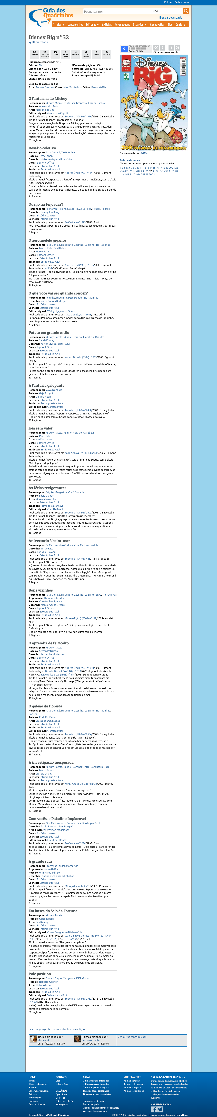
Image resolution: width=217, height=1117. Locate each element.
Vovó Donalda (54, 390)
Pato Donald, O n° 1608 (78, 314)
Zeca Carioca (81, 545)
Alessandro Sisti (48, 106)
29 (140, 171)
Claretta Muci (55, 407)
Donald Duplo (54, 978)
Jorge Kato (47, 548)
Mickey (50, 103)
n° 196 (73, 939)
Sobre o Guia (62, 1084)
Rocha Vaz (51, 209)
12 (144, 167)
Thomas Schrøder (54, 598)
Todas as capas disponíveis (96, 1090)
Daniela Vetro (44, 396)
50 (150, 174)
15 (154, 167)
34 (157, 171)
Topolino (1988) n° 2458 (78, 410)
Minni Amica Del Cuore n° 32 (81, 783)
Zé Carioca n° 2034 (75, 843)
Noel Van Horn (44, 439)
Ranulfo (99, 337)
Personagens (122, 24)
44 (131, 174)
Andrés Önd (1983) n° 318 (79, 668)
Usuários (140, 24)
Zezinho (78, 245)
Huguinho (67, 245)
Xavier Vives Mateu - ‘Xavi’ (56, 344)
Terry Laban (46, 156)
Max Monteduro (72, 87)
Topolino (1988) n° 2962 (78, 998)
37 (166, 171)
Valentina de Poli (57, 995)
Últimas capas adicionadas (96, 1080)
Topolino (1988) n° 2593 (78, 512)
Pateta (58, 337)
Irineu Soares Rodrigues (54, 301)
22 (176, 167)
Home (32, 1077)
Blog (170, 24)
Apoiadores (61, 1094)
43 (127, 174)
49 (147, 174)
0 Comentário (40, 42)
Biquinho (61, 297)
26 (131, 171)
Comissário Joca (100, 767)
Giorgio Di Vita (44, 773)
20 (170, 167)
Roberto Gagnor (48, 982)
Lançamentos (75, 24)
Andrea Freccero (45, 87)
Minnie (59, 103)
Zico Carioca (66, 545)
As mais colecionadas (134, 1084)
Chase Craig (54, 932)
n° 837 (48, 268)
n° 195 (53, 939)
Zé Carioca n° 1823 (75, 222)
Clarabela (88, 337)
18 (163, 167)
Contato (180, 24)
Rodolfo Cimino (48, 717)
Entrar (168, 2)
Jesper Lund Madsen (53, 654)
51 (153, 174)
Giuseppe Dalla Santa (48, 720)
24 (124, 171)
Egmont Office (45, 162)
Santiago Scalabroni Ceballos (57, 876)
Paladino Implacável (88, 823)
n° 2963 (33, 1002)
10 (138, 167)
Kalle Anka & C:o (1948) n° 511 (81, 453)
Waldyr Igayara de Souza (61, 311)
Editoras (92, 24)
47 (140, 174)
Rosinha (63, 209)
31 (147, 171)
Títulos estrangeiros (38, 1084)
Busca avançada (91, 1104)
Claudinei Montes (57, 840)
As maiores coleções (134, 1090)
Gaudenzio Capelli (57, 113)
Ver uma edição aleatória (95, 1111)
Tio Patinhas (68, 152)
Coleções (60, 1097)
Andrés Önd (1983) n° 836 (79, 265)
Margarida (61, 492)
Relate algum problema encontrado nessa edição (57, 1029)
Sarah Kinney (46, 340)
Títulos (59, 24)
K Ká (78, 978)
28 (137, 171)
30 (143, 171)
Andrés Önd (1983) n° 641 (79, 173)
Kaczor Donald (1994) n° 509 (81, 357)
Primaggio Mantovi (52, 403)
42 (124, 174)
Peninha (50, 297)
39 (173, 171)
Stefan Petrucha (48, 651)
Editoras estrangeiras (39, 1090)
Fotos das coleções (65, 1101)
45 (134, 174)
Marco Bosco (46, 770)
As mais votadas (132, 1080)
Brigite (50, 492)
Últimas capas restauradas (96, 1084)
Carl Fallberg (46, 918)
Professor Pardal (55, 866)
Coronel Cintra (96, 103)
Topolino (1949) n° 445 (77, 558)
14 (151, 167)
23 (121, 171)
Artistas (107, 24)
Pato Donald (53, 152)
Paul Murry (42, 922)
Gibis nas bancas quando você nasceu (101, 1107)
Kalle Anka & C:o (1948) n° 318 (58, 674)
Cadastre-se (181, 2)
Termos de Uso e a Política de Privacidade (49, 1115)
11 (141, 167)
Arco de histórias (37, 1104)
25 (127, 171)
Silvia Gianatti (47, 495)
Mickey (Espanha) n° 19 (78, 886)
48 (143, 174)
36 (163, 171)
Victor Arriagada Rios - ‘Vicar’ (57, 159)
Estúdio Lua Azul (49, 166)
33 (153, 171)
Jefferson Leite (91, 1040)
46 (137, 174)
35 (160, 171)
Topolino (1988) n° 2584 (78, 734)
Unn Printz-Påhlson (50, 872)
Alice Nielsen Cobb (72, 932)
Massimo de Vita (45, 110)
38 (170, 171)
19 (167, 167)
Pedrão (106, 209)
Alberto (73, 209)
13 (147, 167)
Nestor (96, 209)
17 (160, 167)
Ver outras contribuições (132, 1037)
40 (176, 171)
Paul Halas (60, 248)
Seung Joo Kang (50, 212)
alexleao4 (43, 1040)
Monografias (157, 24)
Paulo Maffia (98, 87)
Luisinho (90, 245)
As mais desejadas (132, 1087)
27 (134, 171)
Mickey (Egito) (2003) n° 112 (80, 618)
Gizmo (86, 978)
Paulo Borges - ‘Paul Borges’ (57, 826)
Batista (33, 714)
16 (157, 167)
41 (121, 174)
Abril (41, 65)
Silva (98, 594)
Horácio (77, 337)
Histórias (33, 1101)
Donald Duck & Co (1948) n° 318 (63, 671)
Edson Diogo (182, 1115)
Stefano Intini (43, 985)
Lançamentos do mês (93, 1101)
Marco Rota (45, 248)
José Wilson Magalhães (55, 830)
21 (173, 167)
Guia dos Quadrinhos (166, 1077)
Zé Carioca (85, 209)
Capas (86, 1077)
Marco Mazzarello (46, 499)
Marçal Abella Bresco (53, 605)
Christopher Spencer (51, 601)
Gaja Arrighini (47, 393)
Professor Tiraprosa (75, 103)
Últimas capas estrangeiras (96, 1087)
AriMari (144, 153)
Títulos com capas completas (97, 1094)
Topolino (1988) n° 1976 (78, 116)
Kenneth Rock (52, 869)
